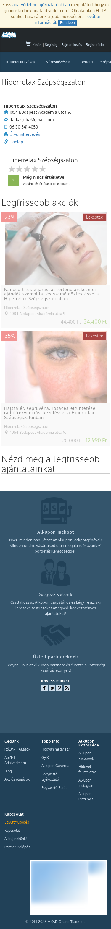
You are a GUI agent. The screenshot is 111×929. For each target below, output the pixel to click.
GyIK (45, 757)
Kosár (33, 45)
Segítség (51, 45)
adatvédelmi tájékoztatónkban (41, 4)
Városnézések (58, 62)
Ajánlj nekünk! (15, 839)
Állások (24, 749)
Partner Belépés (17, 847)
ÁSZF (8, 757)
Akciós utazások (17, 779)
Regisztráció (95, 45)
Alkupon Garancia (55, 766)
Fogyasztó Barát (54, 787)
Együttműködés (16, 822)
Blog (8, 771)
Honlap (16, 141)
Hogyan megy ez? (55, 749)
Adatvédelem (15, 763)
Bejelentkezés (72, 45)
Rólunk (9, 749)
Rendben (67, 22)
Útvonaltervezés (24, 134)
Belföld (87, 62)
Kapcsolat (12, 830)
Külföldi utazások (21, 62)
